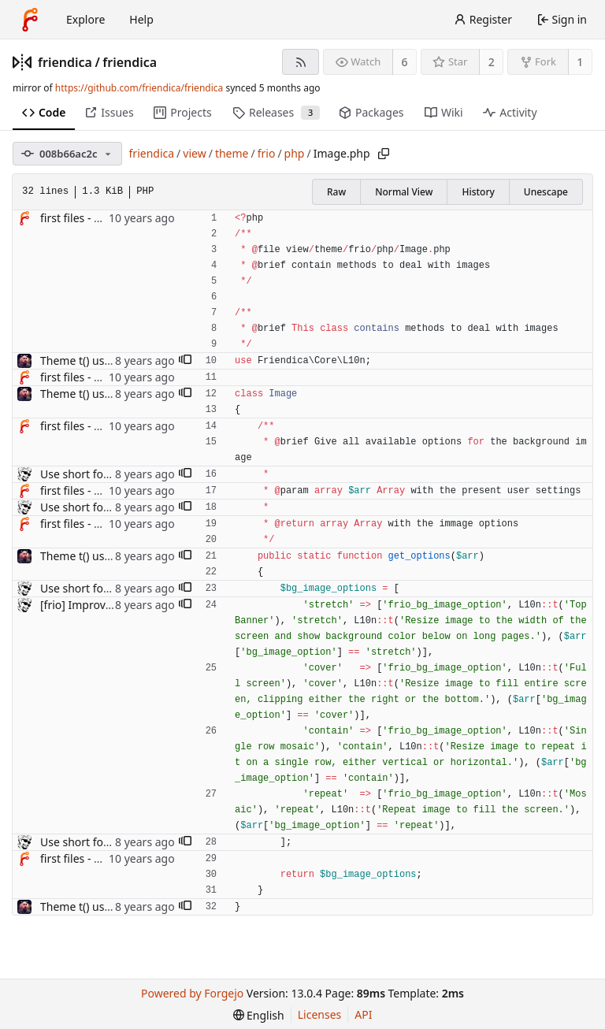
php (294, 153)
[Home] (30, 20)
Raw (336, 192)
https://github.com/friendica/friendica (139, 88)
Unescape (546, 192)
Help (141, 19)
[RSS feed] (300, 62)
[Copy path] (384, 154)
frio (267, 153)
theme (232, 153)
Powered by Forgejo (192, 993)
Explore (85, 19)
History (478, 192)
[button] (185, 361)
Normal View (403, 192)
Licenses (320, 1014)
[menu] (258, 1015)
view (194, 153)
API (363, 1014)
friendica (65, 62)
